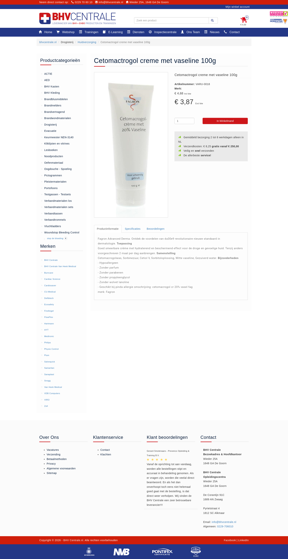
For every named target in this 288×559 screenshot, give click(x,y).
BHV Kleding (50, 93)
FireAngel (49, 311)
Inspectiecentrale (163, 32)
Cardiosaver (50, 285)
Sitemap (52, 473)
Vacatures (53, 449)
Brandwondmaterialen (56, 118)
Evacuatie (48, 131)
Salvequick (49, 362)
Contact (232, 32)
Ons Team (190, 32)
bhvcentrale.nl (48, 42)
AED (45, 80)
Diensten (135, 32)
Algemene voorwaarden (61, 468)
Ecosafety (49, 304)
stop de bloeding (55, 238)
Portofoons (49, 188)
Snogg (47, 381)
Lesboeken (49, 150)
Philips (47, 342)
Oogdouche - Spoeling (56, 169)
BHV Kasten (50, 86)
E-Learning (113, 32)
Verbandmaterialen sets (57, 207)
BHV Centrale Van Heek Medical (60, 266)
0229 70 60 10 (82, 2)
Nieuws (211, 32)
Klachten (105, 454)
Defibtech (49, 298)
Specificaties (133, 228)
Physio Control (51, 349)
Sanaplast (49, 374)
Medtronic (49, 336)
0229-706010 (225, 526)
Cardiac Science (52, 279)
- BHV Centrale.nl (72, 540)
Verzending (53, 454)
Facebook (230, 540)
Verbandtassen (52, 213)
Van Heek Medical (53, 387)
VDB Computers (52, 393)
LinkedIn (243, 540)
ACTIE (46, 74)
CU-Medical (50, 292)
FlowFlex (48, 317)
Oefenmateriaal (52, 163)
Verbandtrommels (53, 220)
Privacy (51, 463)
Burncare (48, 273)
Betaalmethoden (57, 459)
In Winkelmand (225, 120)
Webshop (66, 32)
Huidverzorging (87, 42)
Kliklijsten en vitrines (55, 143)
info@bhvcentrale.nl (109, 2)
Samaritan (49, 368)
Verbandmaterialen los (56, 201)
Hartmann (49, 323)
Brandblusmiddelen (54, 99)
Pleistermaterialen (53, 181)
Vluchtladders (51, 226)
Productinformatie (108, 228)
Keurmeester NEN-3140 (57, 137)
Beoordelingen (156, 228)
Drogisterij (49, 124)
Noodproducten (52, 156)
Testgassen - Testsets (56, 194)
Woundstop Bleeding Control (60, 232)
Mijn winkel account (238, 6)
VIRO (47, 400)
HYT (46, 330)
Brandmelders (51, 105)
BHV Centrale (51, 260)
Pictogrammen (51, 175)
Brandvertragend (53, 112)
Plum (46, 355)
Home (45, 32)
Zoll (46, 406)
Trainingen (88, 32)
